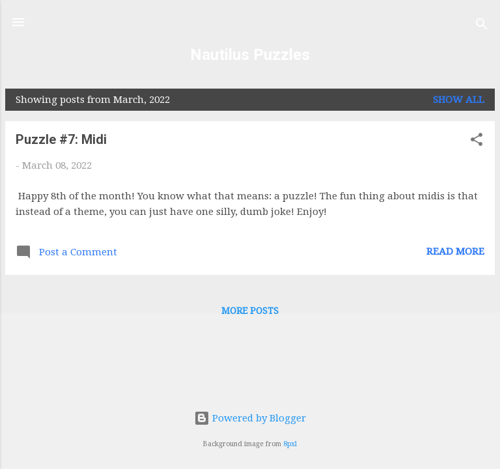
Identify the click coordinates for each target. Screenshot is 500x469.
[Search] (482, 26)
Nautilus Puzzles (250, 55)
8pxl (290, 444)
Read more (455, 251)
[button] (476, 142)
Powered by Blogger (250, 418)
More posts (250, 311)
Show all (458, 100)
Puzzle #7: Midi (61, 139)
